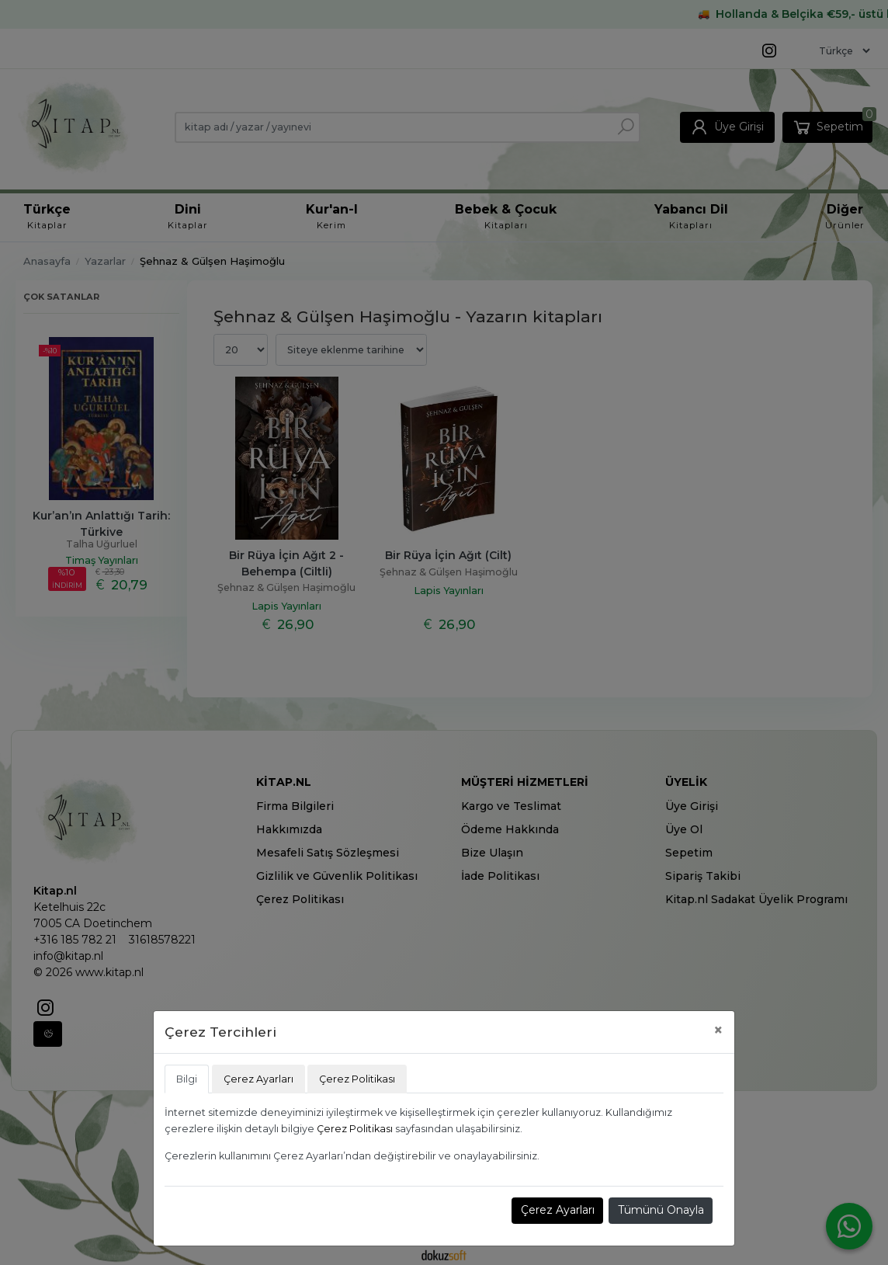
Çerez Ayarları (558, 1210)
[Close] (718, 1030)
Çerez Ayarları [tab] (258, 1079)
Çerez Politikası (355, 1129)
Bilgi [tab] (186, 1079)
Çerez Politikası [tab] (357, 1079)
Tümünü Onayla (661, 1210)
